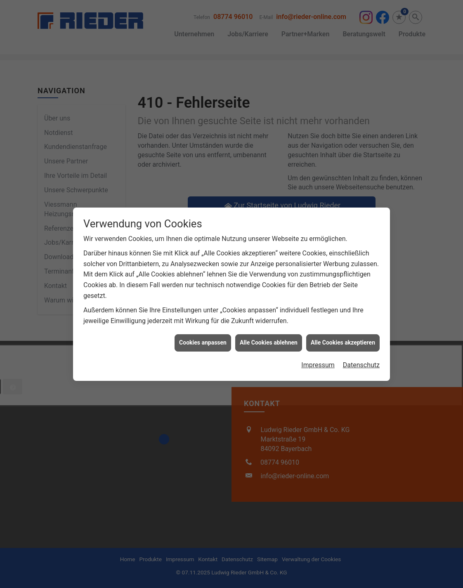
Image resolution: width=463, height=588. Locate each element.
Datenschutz (361, 357)
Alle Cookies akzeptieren (343, 334)
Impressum (318, 357)
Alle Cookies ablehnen (269, 334)
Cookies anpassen (203, 334)
